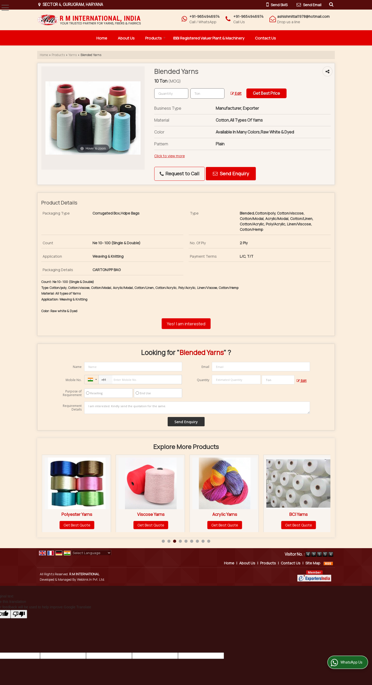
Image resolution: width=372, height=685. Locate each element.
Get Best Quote (77, 525)
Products (155, 38)
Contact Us (265, 38)
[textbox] (207, 93)
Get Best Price (266, 93)
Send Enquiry (231, 173)
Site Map (312, 563)
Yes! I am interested (186, 324)
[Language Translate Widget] (91, 553)
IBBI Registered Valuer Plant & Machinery (208, 38)
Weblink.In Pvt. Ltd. (91, 579)
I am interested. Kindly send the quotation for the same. (197, 407)
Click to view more (169, 155)
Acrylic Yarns (298, 514)
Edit (236, 93)
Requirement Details (72, 407)
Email (205, 367)
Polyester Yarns (150, 514)
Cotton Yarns (77, 514)
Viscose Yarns (224, 514)
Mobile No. (74, 380)
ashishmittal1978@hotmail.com (303, 16)
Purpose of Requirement (72, 393)
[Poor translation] (19, 614)
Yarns (72, 55)
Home (101, 38)
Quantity (203, 380)
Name (77, 367)
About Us (126, 38)
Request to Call (179, 173)
